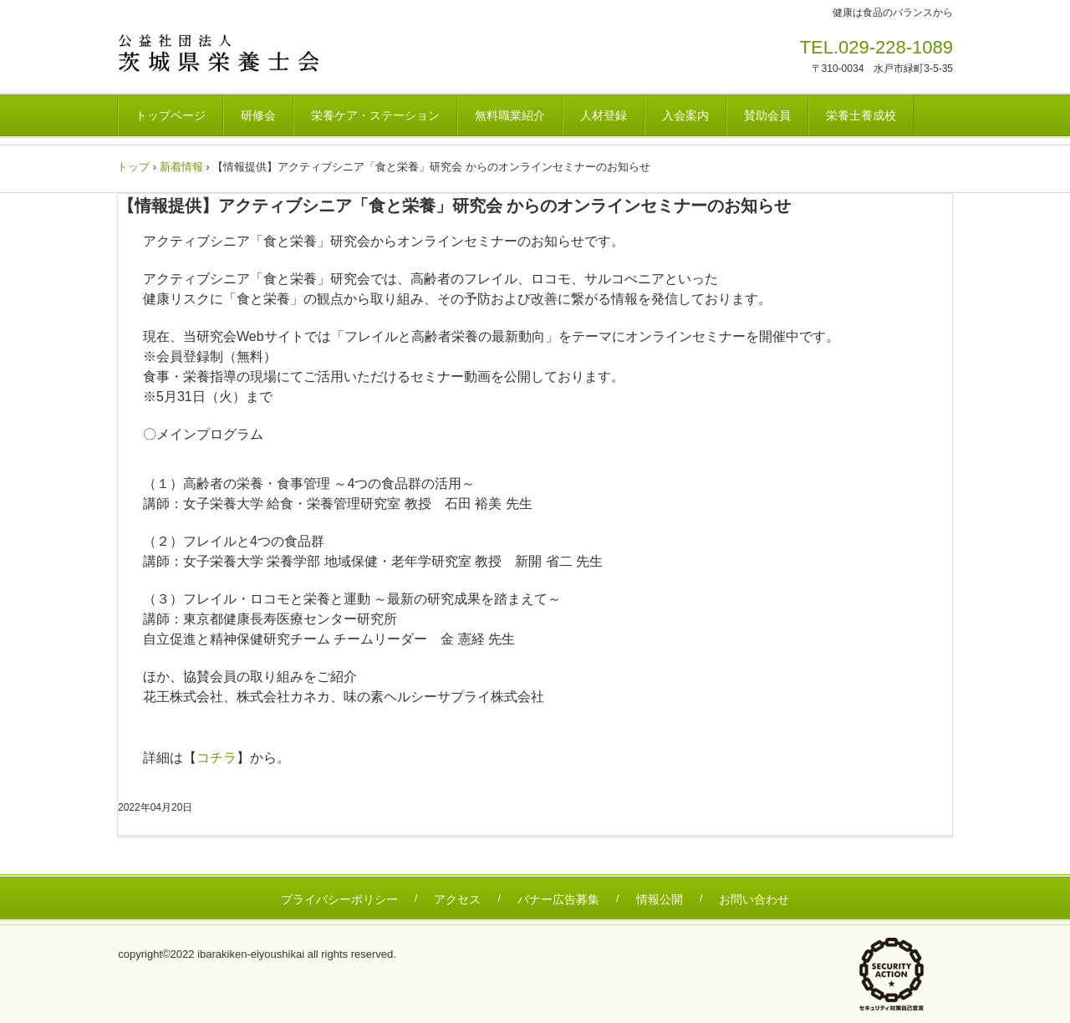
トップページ (170, 115)
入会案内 (685, 115)
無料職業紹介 (510, 115)
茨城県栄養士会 (233, 52)
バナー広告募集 (558, 899)
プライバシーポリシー (339, 899)
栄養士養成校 (861, 115)
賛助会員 (767, 115)
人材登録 (603, 115)
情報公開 (659, 899)
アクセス (457, 899)
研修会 (258, 115)
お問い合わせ (754, 899)
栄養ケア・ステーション (375, 115)
